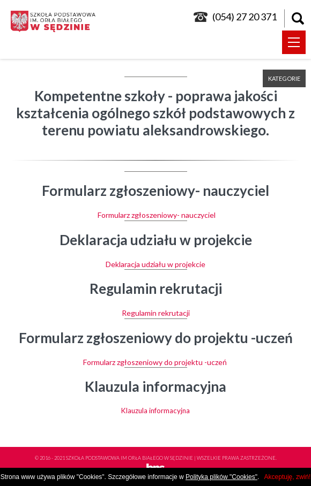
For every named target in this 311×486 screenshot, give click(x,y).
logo (56, 21)
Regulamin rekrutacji (156, 312)
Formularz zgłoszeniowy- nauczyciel (156, 214)
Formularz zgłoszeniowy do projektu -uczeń (155, 362)
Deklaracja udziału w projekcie (155, 264)
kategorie (284, 78)
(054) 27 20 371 (244, 16)
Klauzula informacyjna (155, 410)
